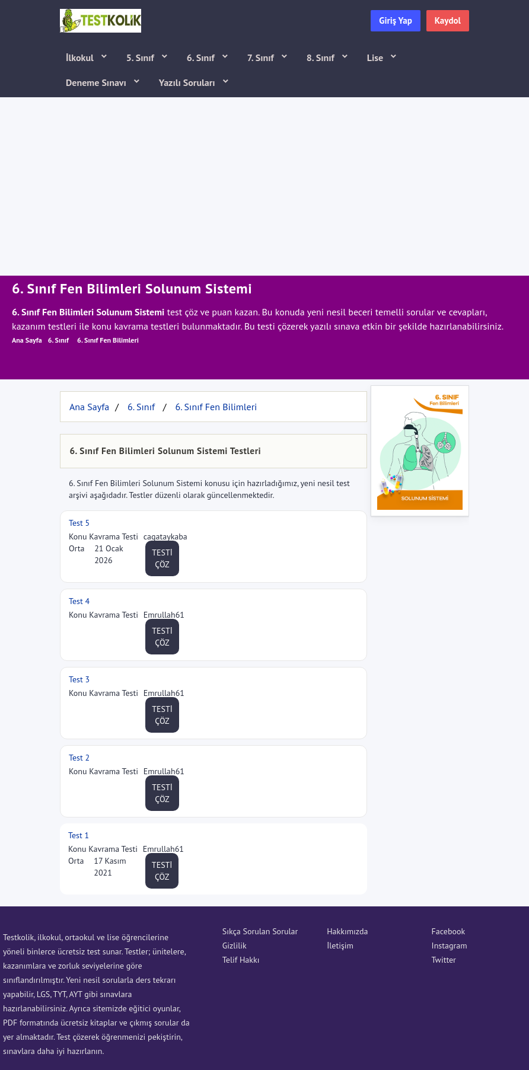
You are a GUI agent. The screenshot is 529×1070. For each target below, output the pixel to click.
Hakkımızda (347, 931)
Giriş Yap (395, 20)
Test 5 (79, 523)
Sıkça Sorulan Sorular (260, 931)
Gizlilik (234, 945)
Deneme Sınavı (97, 82)
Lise (376, 57)
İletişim (340, 945)
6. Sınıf (202, 57)
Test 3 (79, 679)
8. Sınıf (322, 57)
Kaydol (448, 20)
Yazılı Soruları (188, 82)
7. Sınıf (261, 57)
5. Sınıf (141, 57)
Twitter (444, 959)
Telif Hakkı (241, 959)
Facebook (449, 931)
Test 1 (78, 835)
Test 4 (79, 601)
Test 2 (79, 757)
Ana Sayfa (27, 340)
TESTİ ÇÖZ (162, 558)
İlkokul (81, 57)
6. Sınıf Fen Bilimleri (108, 340)
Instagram (449, 945)
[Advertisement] (264, 187)
